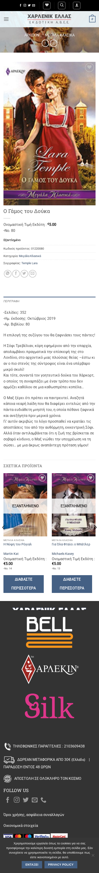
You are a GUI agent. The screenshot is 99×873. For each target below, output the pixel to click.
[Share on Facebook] (16, 274)
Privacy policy (61, 864)
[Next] (95, 537)
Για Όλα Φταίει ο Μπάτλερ (71, 544)
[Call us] (44, 800)
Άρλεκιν (31, 35)
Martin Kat (11, 554)
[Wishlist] (46, 5)
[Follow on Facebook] (20, 5)
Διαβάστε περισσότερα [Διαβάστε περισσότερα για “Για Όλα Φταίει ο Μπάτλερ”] (72, 583)
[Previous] (3, 537)
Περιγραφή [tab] (11, 301)
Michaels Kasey (63, 554)
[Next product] (45, 43)
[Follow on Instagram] (24, 5)
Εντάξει (32, 864)
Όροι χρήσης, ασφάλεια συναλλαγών (33, 815)
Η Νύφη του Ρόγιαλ (17, 544)
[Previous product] (53, 43)
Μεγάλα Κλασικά (60, 35)
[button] (76, 5)
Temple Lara (29, 263)
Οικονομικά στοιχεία (20, 825)
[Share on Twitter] (24, 274)
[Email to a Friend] (32, 274)
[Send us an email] (33, 5)
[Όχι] (93, 856)
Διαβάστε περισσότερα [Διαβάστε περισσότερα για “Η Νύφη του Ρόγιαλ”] (23, 583)
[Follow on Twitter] (29, 5)
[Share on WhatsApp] (8, 274)
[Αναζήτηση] (61, 5)
